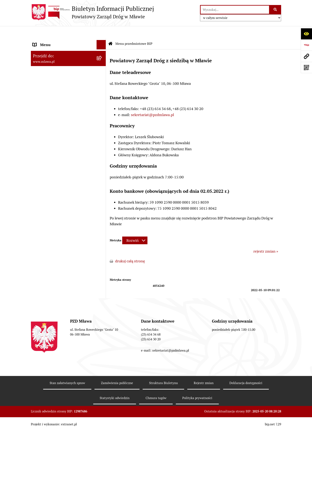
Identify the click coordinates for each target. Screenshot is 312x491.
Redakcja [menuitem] (40, 338)
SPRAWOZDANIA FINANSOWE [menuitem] (58, 291)
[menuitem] (68, 56)
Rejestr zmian (204, 459)
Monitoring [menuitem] (42, 319)
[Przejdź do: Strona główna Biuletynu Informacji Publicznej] (110, 31)
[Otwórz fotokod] (306, 67)
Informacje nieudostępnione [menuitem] (56, 309)
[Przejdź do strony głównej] (92, 12)
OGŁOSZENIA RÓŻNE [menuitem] (50, 300)
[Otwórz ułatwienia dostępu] (306, 33)
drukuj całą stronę (130, 248)
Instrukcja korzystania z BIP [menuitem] (56, 328)
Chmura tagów (156, 474)
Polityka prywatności (197, 474)
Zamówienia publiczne (117, 459)
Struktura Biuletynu (163, 459)
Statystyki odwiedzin (115, 474)
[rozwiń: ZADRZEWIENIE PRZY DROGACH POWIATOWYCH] (102, 237)
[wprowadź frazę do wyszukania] (235, 9)
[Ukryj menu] (101, 32)
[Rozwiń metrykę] (134, 228)
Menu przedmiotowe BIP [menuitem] (53, 41)
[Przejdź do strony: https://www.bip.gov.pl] (306, 45)
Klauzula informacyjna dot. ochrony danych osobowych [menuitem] (62, 350)
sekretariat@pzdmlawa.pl (152, 102)
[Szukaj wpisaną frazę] (275, 9)
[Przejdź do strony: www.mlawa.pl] (306, 56)
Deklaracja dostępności (245, 459)
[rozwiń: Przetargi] (102, 83)
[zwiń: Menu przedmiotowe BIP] (102, 42)
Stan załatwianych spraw (67, 459)
